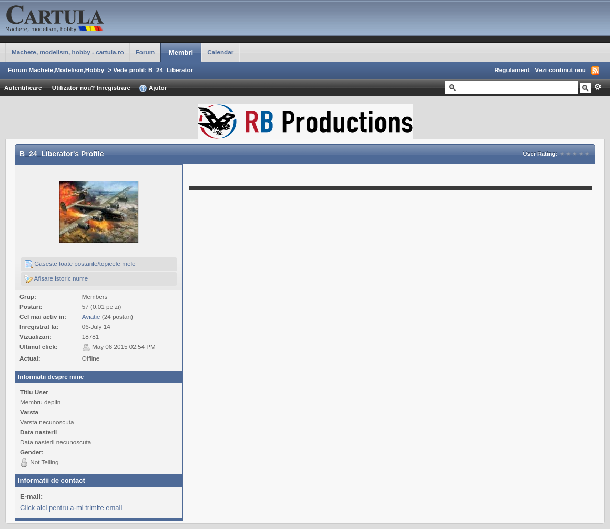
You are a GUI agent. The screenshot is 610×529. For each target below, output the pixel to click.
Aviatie (91, 316)
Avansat (597, 87)
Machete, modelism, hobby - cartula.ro (68, 51)
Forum (145, 51)
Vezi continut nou (560, 69)
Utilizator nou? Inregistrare (91, 87)
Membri (181, 52)
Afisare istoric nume (56, 279)
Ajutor (153, 88)
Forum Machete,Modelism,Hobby (56, 69)
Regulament (512, 69)
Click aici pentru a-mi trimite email (71, 508)
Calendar (220, 51)
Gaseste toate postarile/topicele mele (80, 264)
